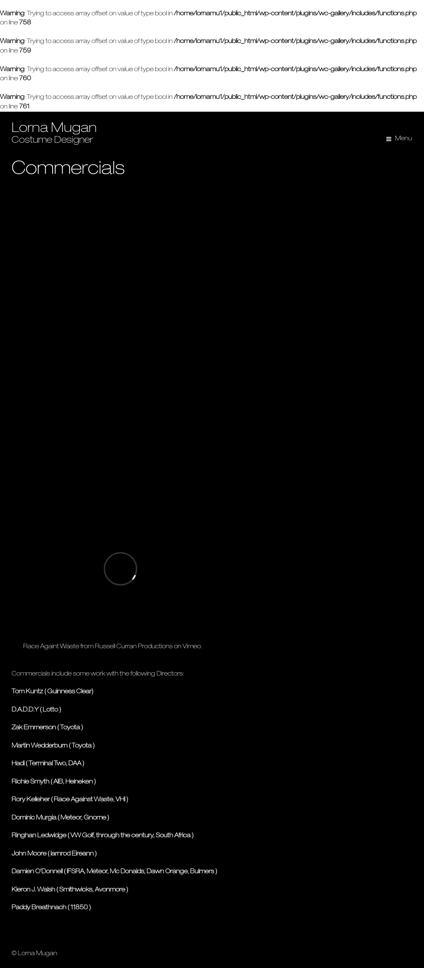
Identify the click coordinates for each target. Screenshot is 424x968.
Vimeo (192, 647)
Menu (403, 139)
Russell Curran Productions (134, 647)
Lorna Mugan (54, 129)
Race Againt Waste (51, 647)
